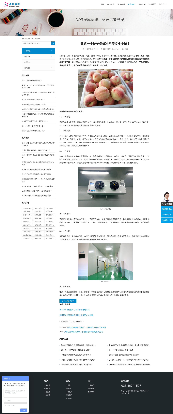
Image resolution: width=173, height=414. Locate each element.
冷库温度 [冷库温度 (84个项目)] (50, 215)
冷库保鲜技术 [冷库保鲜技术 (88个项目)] (28, 211)
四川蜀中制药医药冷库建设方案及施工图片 (36, 196)
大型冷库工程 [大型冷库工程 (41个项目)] (39, 221)
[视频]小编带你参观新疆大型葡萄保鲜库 (124, 355)
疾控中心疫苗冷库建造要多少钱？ (33, 131)
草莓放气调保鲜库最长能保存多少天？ (76, 355)
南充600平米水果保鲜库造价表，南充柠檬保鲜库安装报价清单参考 (130, 345)
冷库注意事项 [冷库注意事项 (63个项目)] (39, 215)
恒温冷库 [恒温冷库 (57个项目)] (50, 221)
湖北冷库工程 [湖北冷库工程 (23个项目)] (39, 228)
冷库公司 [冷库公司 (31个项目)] (39, 211)
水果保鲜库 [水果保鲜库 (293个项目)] (50, 225)
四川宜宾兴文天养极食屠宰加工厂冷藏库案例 (37, 186)
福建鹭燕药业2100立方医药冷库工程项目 (36, 150)
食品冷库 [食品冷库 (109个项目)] (27, 238)
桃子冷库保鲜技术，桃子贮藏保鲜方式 (74, 310)
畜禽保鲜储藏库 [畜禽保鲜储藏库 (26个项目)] (39, 232)
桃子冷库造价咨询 (68, 301)
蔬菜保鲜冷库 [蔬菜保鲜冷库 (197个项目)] (39, 235)
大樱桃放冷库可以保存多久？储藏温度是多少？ (38, 109)
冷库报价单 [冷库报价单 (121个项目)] (28, 215)
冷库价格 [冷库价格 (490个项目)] (50, 208)
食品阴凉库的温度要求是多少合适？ (34, 104)
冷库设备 (141, 4)
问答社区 (152, 4)
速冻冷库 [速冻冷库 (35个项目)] (50, 235)
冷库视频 (27, 62)
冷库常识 (27, 57)
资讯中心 (131, 4)
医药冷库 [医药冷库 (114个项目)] (50, 218)
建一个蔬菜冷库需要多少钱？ (32, 80)
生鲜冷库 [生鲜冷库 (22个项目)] (27, 232)
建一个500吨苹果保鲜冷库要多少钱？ (76, 350)
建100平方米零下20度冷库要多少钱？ (35, 121)
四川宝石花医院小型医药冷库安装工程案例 (36, 174)
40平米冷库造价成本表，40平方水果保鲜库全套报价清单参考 (130, 365)
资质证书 (91, 388)
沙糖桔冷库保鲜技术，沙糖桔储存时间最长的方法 (83, 332)
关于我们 (162, 4)
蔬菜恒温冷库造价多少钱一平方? (33, 100)
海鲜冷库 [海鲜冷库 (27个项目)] (27, 228)
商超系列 (69, 395)
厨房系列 (69, 398)
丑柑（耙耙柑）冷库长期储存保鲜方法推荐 (78, 360)
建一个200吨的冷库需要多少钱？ (33, 126)
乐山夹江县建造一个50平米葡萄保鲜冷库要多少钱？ (129, 360)
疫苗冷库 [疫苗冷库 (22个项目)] (50, 232)
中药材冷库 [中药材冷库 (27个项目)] (28, 208)
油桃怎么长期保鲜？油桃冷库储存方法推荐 (76, 315)
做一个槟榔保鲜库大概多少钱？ (121, 350)
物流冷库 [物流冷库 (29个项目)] (50, 228)
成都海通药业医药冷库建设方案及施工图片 (36, 191)
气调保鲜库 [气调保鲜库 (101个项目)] (39, 225)
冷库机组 (69, 392)
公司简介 (91, 385)
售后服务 (91, 392)
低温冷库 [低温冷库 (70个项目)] (39, 208)
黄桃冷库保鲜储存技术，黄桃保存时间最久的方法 (86, 327)
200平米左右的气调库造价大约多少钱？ (76, 365)
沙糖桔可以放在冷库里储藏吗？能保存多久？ (79, 345)
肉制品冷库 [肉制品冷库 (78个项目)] (28, 235)
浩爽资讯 (27, 68)
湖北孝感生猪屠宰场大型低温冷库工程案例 (36, 169)
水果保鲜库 (78, 322)
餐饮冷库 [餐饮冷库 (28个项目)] (50, 238)
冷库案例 (121, 4)
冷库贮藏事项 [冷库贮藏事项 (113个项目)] (39, 218)
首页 (102, 4)
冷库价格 (65, 322)
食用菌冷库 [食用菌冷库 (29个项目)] (39, 238)
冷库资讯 (88, 49)
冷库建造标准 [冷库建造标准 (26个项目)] (50, 211)
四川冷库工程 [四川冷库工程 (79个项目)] (28, 221)
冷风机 (68, 385)
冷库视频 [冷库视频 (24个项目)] (27, 218)
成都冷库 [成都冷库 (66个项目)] (27, 225)
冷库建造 (110, 4)
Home (23, 38)
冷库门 (68, 388)
